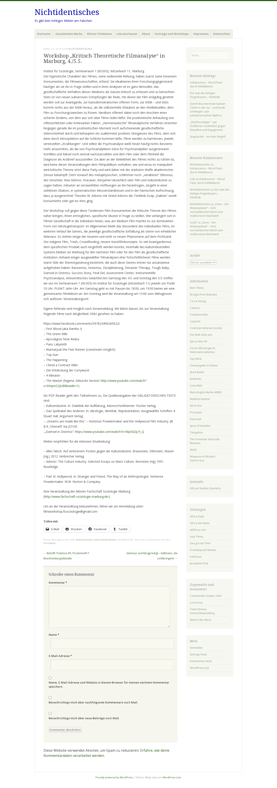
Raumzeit (195, 419)
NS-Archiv (196, 406)
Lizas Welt (196, 385)
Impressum (201, 34)
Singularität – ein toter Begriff (207, 136)
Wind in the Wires (200, 620)
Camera (195, 308)
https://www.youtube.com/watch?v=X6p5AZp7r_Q (109, 432)
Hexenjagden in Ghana (204, 365)
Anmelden (196, 648)
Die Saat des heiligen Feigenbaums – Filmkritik (205, 95)
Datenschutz (221, 34)
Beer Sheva (197, 288)
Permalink (49, 543)
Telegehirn (196, 432)
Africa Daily (197, 516)
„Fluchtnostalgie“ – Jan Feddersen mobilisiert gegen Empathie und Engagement (207, 126)
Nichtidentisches (67, 12)
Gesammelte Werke (68, 34)
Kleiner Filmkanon (99, 34)
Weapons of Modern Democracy (202, 458)
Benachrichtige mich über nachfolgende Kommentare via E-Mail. (93, 702)
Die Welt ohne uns (201, 335)
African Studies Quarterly (205, 488)
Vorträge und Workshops (172, 34)
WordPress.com (172, 777)
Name (54, 635)
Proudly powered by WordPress (113, 777)
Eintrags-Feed (198, 654)
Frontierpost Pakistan (203, 550)
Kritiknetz (195, 379)
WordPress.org (199, 668)
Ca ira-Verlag (198, 301)
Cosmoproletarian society (206, 328)
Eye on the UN (198, 341)
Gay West (195, 359)
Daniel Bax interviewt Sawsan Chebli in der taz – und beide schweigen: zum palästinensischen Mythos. (207, 109)
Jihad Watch (197, 372)
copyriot (195, 321)
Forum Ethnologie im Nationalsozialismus (202, 350)
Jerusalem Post (199, 563)
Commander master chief (205, 596)
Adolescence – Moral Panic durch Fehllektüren (206, 84)
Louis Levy (196, 602)
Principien (196, 412)
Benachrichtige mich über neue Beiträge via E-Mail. (84, 718)
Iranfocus (195, 557)
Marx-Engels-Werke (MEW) (205, 392)
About (146, 34)
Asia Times (196, 536)
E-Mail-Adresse (60, 656)
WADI (193, 450)
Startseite (44, 34)
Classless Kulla (199, 314)
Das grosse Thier (200, 543)
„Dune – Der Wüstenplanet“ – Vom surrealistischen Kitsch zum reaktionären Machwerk (209, 210)
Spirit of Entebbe (200, 426)
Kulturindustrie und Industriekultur (96, 539)
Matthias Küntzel (200, 399)
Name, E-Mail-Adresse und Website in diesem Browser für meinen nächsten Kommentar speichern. (109, 684)
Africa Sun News (199, 523)
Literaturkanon (126, 34)
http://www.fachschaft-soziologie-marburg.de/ (76, 496)
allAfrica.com (198, 530)
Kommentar (58, 582)
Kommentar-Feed (200, 661)
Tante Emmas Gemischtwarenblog (202, 611)
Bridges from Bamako (203, 294)
